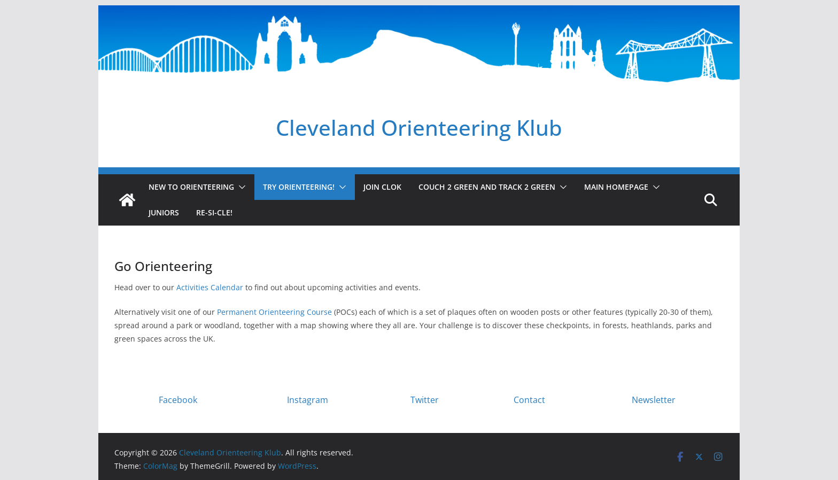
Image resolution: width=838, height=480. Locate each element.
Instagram (307, 400)
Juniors (164, 212)
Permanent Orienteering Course (274, 312)
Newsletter (654, 400)
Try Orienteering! (299, 187)
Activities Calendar (209, 287)
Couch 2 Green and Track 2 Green (486, 187)
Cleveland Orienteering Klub (419, 127)
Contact (529, 400)
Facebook (178, 400)
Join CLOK (382, 187)
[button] (240, 187)
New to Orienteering (191, 187)
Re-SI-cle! (214, 212)
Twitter (424, 400)
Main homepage (616, 187)
